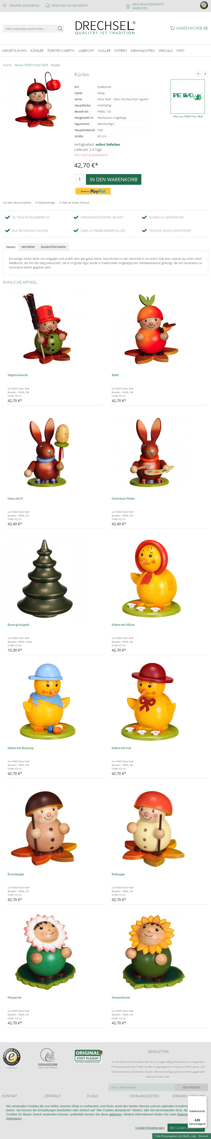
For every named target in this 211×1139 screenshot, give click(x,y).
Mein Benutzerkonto (148, 4)
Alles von (188, 116)
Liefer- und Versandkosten (187, 1103)
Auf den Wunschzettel (17, 202)
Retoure (176, 1107)
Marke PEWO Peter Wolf (31, 64)
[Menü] (204, 1098)
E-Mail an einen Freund (74, 202)
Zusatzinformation (53, 246)
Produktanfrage (45, 202)
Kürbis (55, 64)
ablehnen (115, 1135)
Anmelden (139, 8)
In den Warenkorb (114, 178)
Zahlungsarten (180, 1111)
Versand (203, 1136)
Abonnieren (191, 1087)
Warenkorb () (192, 28)
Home (7, 64)
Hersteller (28, 246)
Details (10, 246)
